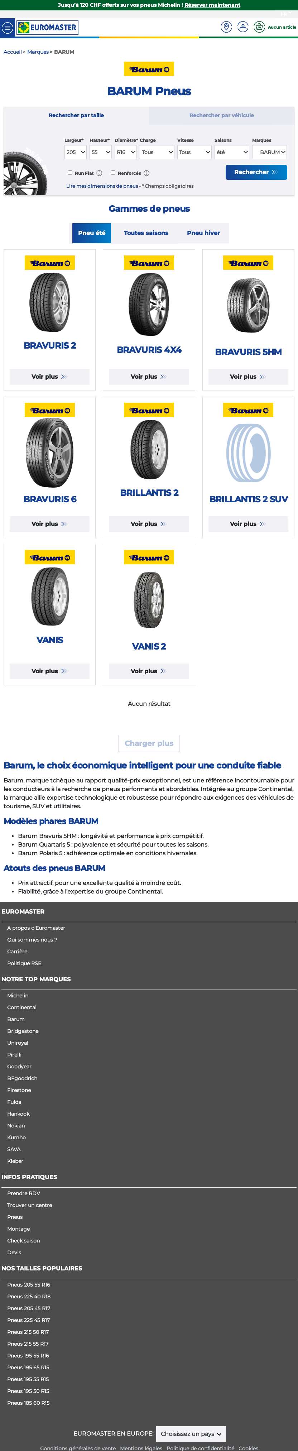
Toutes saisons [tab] (146, 233)
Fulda (14, 1102)
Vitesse (185, 140)
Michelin (17, 995)
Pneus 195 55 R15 (28, 1379)
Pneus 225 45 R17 (28, 1320)
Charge (148, 140)
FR (284, 14)
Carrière (17, 951)
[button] (99, 172)
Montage (18, 1229)
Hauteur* (100, 140)
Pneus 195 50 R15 (28, 1391)
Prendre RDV (23, 1193)
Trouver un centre (29, 1205)
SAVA (13, 1149)
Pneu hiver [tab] (203, 233)
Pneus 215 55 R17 (27, 1344)
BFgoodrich (22, 1078)
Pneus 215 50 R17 (28, 1332)
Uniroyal (17, 1043)
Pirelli (14, 1055)
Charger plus (149, 743)
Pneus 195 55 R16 (28, 1355)
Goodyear (19, 1066)
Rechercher (252, 172)
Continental (22, 1007)
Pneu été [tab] (91, 233)
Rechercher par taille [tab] (76, 115)
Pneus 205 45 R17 (28, 1308)
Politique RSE (24, 963)
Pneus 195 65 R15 (28, 1367)
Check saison (23, 1240)
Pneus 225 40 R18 (29, 1296)
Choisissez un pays (188, 1434)
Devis (14, 1252)
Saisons (223, 140)
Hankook (18, 1114)
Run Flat (83, 173)
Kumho (16, 1137)
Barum (16, 1019)
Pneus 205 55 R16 (28, 1285)
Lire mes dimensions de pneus (102, 186)
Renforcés (129, 173)
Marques (261, 140)
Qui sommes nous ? (32, 940)
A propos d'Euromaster (36, 928)
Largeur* (73, 140)
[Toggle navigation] (7, 27)
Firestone (19, 1090)
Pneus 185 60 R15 (28, 1403)
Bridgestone (22, 1031)
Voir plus (46, 376)
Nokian (16, 1125)
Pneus (15, 1217)
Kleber (15, 1161)
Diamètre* (126, 140)
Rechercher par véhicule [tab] (221, 115)
